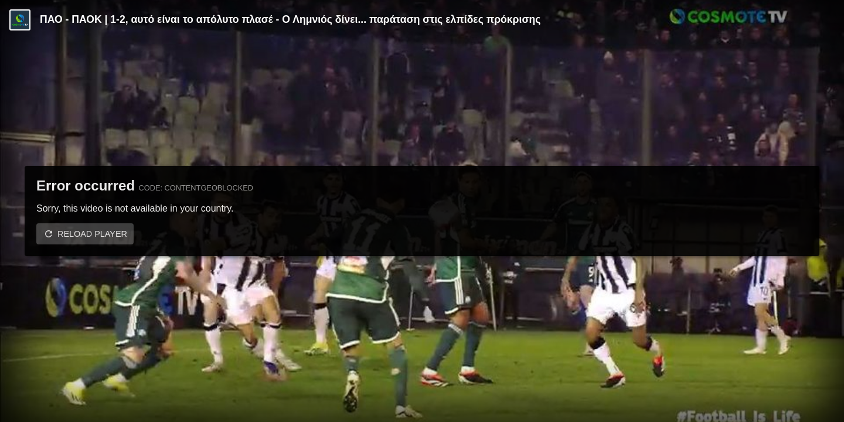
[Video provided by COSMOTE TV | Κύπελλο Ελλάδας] (19, 19)
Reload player (92, 234)
